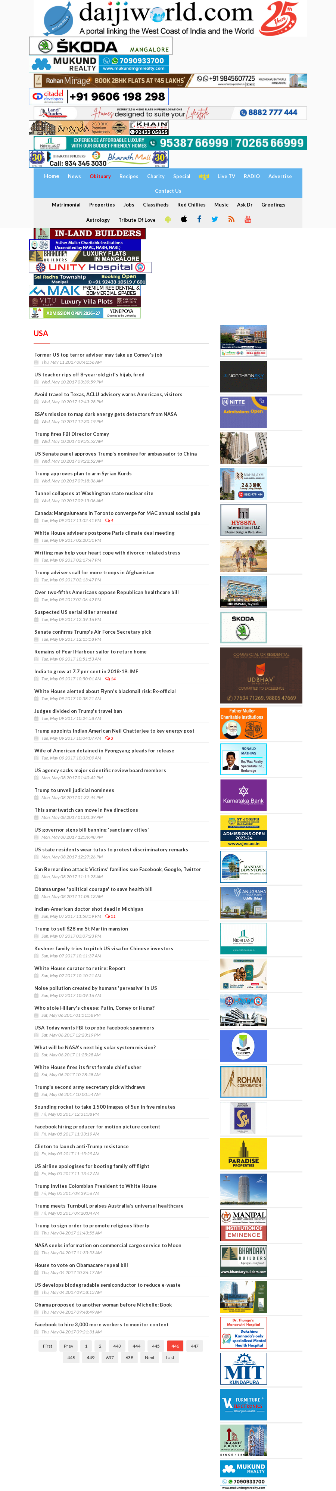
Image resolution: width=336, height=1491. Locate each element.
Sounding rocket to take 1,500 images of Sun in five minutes (104, 1107)
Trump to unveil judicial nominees (74, 790)
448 (71, 1357)
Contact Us (168, 191)
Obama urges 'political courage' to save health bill (93, 889)
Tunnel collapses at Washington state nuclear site (93, 493)
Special (181, 176)
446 (175, 1346)
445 (156, 1346)
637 (110, 1357)
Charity (156, 176)
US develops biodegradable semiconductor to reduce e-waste (107, 1285)
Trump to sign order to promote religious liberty (91, 1225)
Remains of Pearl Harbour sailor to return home (90, 652)
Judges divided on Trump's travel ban (78, 711)
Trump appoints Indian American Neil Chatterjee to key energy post (114, 731)
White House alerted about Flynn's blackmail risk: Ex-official (105, 691)
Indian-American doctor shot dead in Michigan (88, 909)
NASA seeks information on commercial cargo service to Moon (107, 1245)
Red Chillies (191, 205)
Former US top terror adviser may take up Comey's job (98, 355)
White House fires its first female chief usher (87, 1067)
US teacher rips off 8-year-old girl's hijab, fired (89, 375)
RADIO (252, 176)
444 (136, 1346)
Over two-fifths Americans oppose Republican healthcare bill (106, 592)
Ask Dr (245, 205)
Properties (102, 205)
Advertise (280, 176)
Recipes (129, 176)
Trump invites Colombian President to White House (95, 1186)
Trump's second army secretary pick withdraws (89, 1087)
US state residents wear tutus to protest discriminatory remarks (111, 849)
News (74, 176)
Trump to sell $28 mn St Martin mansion (81, 929)
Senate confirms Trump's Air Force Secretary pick (92, 632)
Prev (68, 1346)
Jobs (129, 205)
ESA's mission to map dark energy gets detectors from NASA (105, 414)
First (47, 1346)
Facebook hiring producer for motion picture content (97, 1127)
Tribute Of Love (137, 220)
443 (117, 1346)
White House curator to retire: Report (79, 968)
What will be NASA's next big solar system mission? (95, 1047)
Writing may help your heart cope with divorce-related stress (107, 553)
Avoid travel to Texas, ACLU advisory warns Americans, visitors (108, 394)
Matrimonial (66, 205)
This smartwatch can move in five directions (86, 810)
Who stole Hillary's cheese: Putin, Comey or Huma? (94, 1008)
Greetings (273, 205)
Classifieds (156, 205)
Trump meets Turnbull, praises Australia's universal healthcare (109, 1206)
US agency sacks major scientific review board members (100, 770)
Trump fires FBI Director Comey (71, 434)
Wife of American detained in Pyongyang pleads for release (104, 751)
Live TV (226, 176)
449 (90, 1357)
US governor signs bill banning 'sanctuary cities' (91, 830)
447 (195, 1346)
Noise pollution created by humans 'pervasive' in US (95, 988)
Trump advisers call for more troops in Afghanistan (94, 572)
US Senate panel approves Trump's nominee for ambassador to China (115, 454)
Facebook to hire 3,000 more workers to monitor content (101, 1324)
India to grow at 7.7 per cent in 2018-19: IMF (86, 671)
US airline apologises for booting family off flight (91, 1166)
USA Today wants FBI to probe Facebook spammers (94, 1028)
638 (129, 1357)
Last (170, 1357)
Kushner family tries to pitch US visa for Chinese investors (103, 948)
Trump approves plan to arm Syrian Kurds (83, 473)
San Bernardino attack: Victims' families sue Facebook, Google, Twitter (117, 869)
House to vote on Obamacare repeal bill (81, 1265)
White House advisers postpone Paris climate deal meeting (104, 533)
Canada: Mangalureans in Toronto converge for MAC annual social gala (117, 513)
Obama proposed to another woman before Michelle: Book (103, 1305)
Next (150, 1357)
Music (221, 205)
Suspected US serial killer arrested (76, 612)
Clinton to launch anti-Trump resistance (81, 1146)
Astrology (98, 220)
